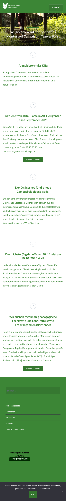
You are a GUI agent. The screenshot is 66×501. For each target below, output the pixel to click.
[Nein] (62, 491)
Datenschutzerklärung (16, 429)
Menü (57, 7)
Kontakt (9, 423)
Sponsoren (10, 411)
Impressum (11, 417)
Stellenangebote (13, 405)
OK (33, 494)
